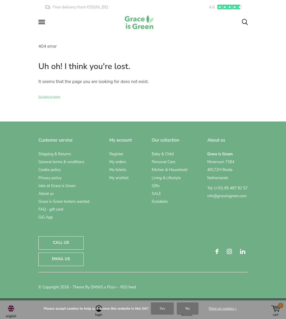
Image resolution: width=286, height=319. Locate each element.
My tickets (117, 169)
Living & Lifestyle (166, 178)
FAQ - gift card (50, 209)
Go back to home (49, 97)
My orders (117, 162)
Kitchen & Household (169, 169)
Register (116, 154)
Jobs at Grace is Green (57, 185)
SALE (156, 193)
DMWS (97, 287)
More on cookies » (222, 308)
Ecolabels (160, 201)
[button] (42, 22)
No (187, 308)
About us (46, 193)
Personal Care (163, 162)
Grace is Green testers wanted (63, 201)
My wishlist (118, 178)
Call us (61, 242)
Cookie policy (49, 169)
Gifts (156, 185)
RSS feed (128, 287)
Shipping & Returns (54, 154)
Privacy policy (50, 178)
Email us (61, 259)
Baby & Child (163, 154)
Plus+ (112, 287)
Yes (162, 308)
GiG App (45, 217)
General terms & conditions (61, 162)
